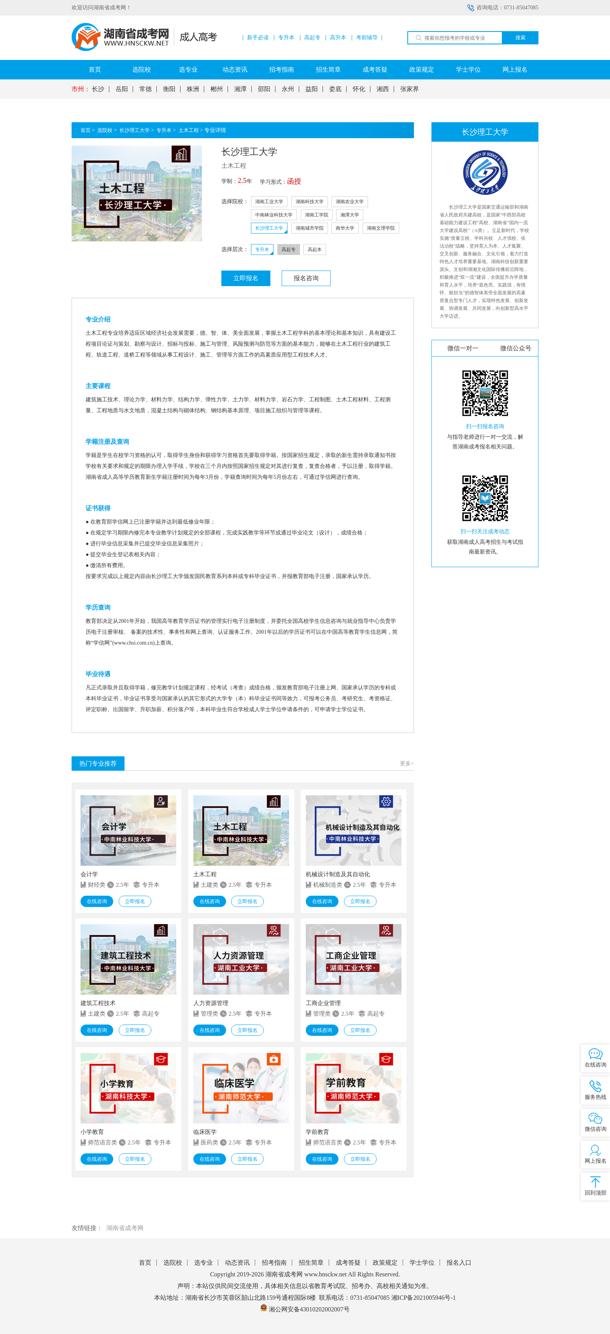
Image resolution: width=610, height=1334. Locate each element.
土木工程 (189, 130)
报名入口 (459, 1262)
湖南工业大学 (269, 201)
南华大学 (345, 228)
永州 (288, 89)
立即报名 (245, 278)
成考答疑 (375, 69)
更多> (407, 763)
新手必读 (258, 37)
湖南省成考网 (125, 1228)
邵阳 (264, 89)
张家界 (409, 89)
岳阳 (122, 89)
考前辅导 (367, 37)
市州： (81, 89)
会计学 (89, 874)
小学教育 (92, 1132)
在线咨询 (97, 901)
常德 (145, 89)
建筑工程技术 (98, 1003)
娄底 (335, 89)
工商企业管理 (323, 1003)
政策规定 (421, 69)
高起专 (312, 37)
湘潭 (240, 89)
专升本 (286, 37)
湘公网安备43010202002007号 (309, 1309)
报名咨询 (306, 278)
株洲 (193, 89)
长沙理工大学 (134, 130)
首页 (95, 69)
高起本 (315, 249)
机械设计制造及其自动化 (338, 874)
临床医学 (205, 1132)
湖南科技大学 (310, 201)
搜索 (520, 37)
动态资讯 (235, 69)
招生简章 (328, 69)
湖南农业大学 (350, 201)
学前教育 (317, 1132)
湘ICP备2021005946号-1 (423, 1297)
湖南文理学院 (381, 228)
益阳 (311, 89)
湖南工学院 (316, 215)
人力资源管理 (210, 1003)
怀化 (359, 89)
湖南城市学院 (310, 228)
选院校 (141, 69)
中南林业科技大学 (274, 215)
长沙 (98, 89)
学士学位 (468, 69)
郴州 (216, 89)
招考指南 (281, 69)
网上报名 (515, 69)
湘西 (383, 89)
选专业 (188, 69)
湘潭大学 (349, 215)
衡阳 (169, 89)
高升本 (338, 37)
